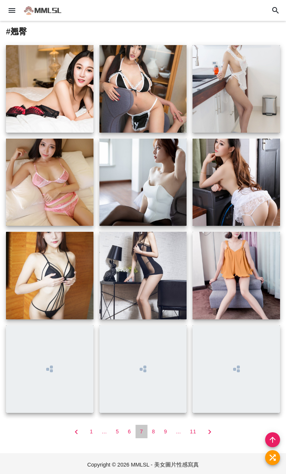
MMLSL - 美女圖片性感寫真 (164, 465)
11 (193, 431)
